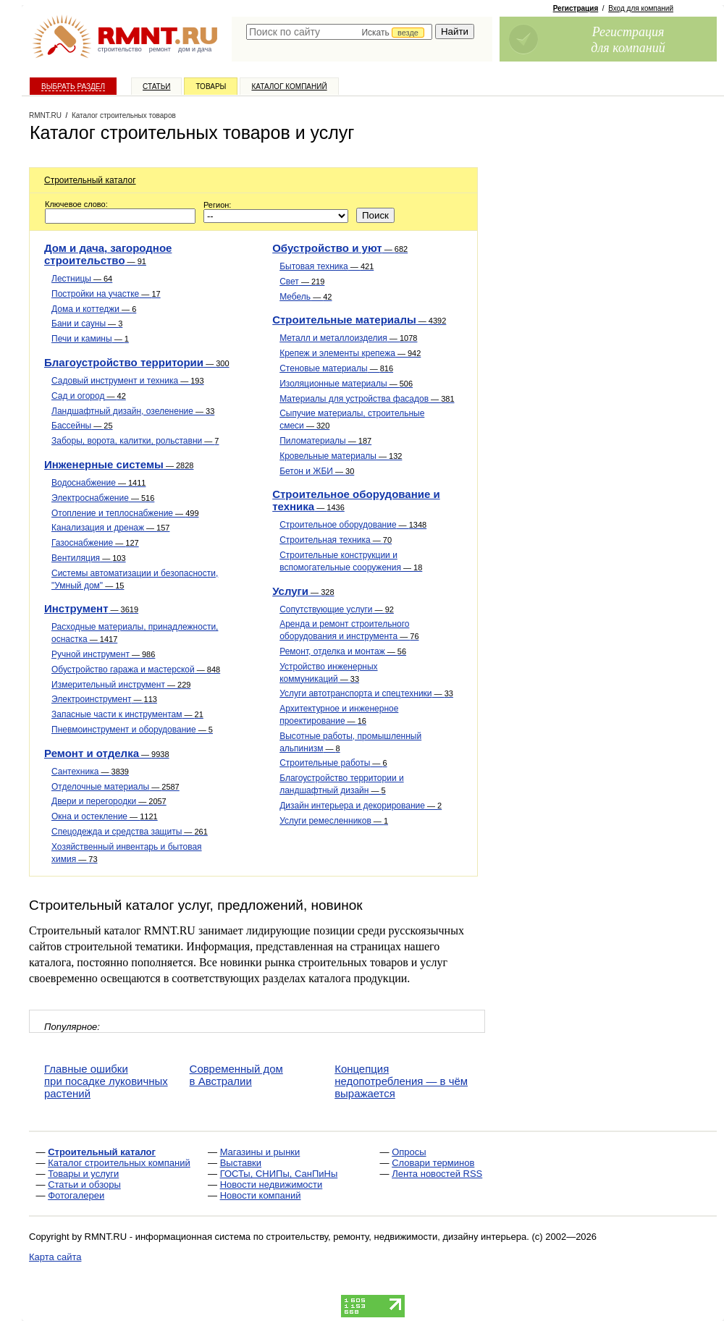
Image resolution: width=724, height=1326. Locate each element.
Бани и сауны (86, 323)
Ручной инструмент (103, 654)
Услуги (303, 591)
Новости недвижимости (271, 1184)
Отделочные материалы (115, 787)
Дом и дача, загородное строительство (108, 254)
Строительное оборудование (352, 525)
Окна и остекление (104, 816)
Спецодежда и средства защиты (129, 832)
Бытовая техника (326, 266)
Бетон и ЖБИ (316, 471)
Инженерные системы (118, 464)
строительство (120, 49)
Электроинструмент (104, 699)
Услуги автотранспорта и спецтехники (366, 693)
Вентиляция (88, 558)
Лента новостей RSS (437, 1173)
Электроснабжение (102, 498)
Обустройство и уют (340, 248)
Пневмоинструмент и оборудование (132, 730)
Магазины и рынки (260, 1151)
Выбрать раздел (73, 86)
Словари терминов (433, 1162)
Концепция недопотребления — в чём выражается (401, 1081)
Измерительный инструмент (120, 685)
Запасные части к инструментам (127, 714)
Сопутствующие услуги (336, 609)
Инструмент (91, 608)
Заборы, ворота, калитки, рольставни (135, 441)
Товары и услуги (83, 1173)
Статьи (156, 86)
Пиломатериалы (325, 441)
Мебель (305, 297)
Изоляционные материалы (346, 384)
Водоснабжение (98, 483)
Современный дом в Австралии (236, 1075)
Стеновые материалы (336, 368)
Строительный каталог (90, 180)
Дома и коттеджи (93, 309)
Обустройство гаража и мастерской (135, 669)
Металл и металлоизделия (348, 338)
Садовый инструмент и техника (127, 381)
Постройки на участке (106, 294)
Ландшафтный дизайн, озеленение (132, 411)
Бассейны (82, 426)
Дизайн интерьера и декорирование (360, 806)
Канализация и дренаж (110, 528)
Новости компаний (260, 1195)
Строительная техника (335, 540)
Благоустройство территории (137, 362)
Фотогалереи (76, 1195)
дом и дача (194, 49)
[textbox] (339, 32)
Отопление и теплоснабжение (125, 513)
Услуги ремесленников (333, 821)
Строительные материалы (359, 319)
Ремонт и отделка (106, 753)
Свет (301, 281)
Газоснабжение (95, 543)
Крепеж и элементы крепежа (350, 353)
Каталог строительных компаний (119, 1162)
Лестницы (81, 279)
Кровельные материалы (340, 456)
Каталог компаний (289, 86)
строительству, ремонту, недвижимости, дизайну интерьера (396, 1236)
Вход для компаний (640, 8)
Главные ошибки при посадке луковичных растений (106, 1081)
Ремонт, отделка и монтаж (342, 651)
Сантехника (90, 772)
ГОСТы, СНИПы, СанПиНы (279, 1173)
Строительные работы (333, 763)
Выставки (240, 1162)
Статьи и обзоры (84, 1184)
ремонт (160, 49)
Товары (210, 86)
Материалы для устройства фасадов (366, 399)
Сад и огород (88, 396)
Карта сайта (55, 1256)
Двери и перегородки (109, 801)
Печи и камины (90, 339)
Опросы (409, 1151)
